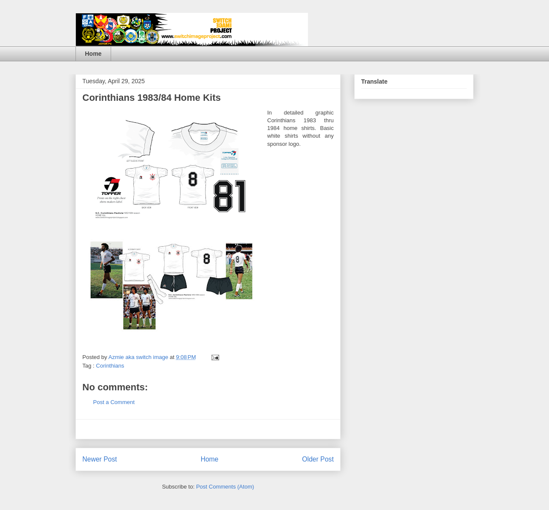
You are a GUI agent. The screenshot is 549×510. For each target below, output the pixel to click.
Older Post (318, 459)
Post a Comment (114, 402)
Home (93, 53)
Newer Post (99, 459)
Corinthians (110, 365)
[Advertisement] (208, 429)
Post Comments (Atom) (225, 486)
